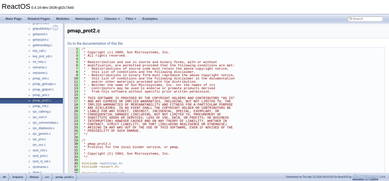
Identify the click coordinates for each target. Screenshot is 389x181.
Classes (112, 19)
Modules (62, 19)
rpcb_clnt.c (40, 150)
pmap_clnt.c (41, 78)
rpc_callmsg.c (42, 111)
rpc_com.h (40, 117)
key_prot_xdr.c (42, 56)
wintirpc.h (111, 163)
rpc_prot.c (39, 139)
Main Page (14, 19)
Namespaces (87, 19)
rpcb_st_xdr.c (42, 161)
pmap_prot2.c (42, 100)
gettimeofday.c (42, 45)
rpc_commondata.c (45, 122)
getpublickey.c (42, 28)
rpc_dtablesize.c (44, 128)
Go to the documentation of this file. (95, 43)
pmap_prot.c (41, 95)
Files (131, 19)
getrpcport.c (41, 39)
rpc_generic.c (42, 133)
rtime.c (37, 172)
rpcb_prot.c (40, 156)
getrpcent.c (40, 34)
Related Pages (39, 19)
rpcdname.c (41, 167)
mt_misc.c (39, 62)
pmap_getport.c (43, 89)
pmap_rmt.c (41, 106)
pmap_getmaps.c (44, 84)
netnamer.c (40, 73)
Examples (150, 19)
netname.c (40, 67)
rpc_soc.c (39, 145)
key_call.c (39, 51)
